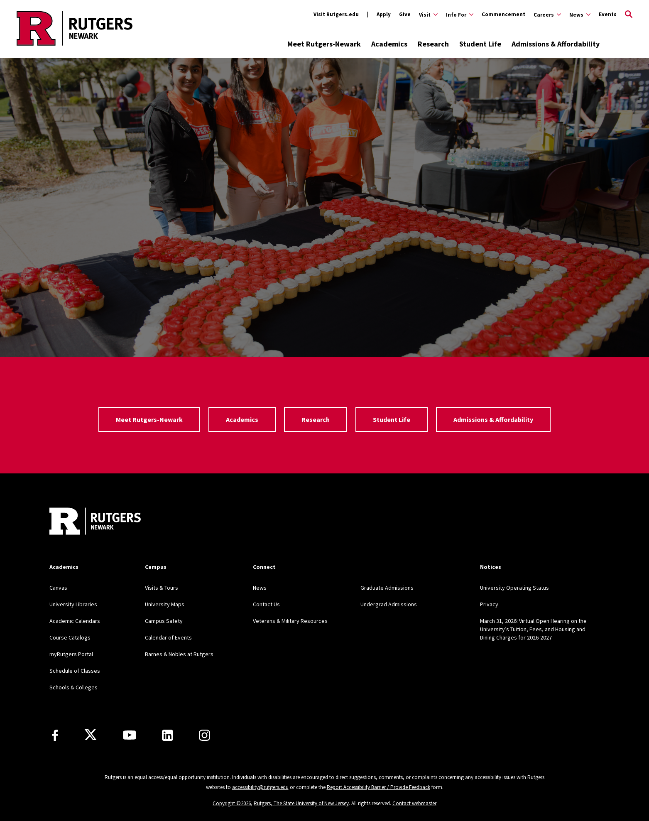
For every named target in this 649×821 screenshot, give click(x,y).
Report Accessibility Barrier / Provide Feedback (378, 787)
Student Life (480, 44)
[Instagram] (204, 735)
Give (405, 14)
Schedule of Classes (74, 670)
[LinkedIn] (167, 735)
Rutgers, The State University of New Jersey (301, 803)
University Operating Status (514, 587)
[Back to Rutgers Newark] (95, 522)
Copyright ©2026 (232, 803)
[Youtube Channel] (129, 735)
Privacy (489, 604)
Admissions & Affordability (556, 44)
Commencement (503, 14)
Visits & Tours (161, 587)
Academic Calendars (74, 621)
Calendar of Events (168, 637)
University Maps (164, 604)
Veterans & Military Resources (290, 621)
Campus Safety (164, 621)
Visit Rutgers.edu (336, 14)
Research (433, 44)
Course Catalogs (70, 637)
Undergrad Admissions (388, 604)
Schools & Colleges (73, 687)
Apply (384, 14)
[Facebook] (55, 735)
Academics (389, 44)
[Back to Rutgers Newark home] (74, 28)
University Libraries (73, 604)
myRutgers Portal (71, 654)
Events (608, 14)
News (260, 587)
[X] (90, 735)
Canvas (58, 587)
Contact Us (266, 604)
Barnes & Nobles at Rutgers (179, 654)
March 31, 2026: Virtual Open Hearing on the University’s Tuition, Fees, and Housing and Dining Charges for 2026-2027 (533, 629)
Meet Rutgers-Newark (324, 44)
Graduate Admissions (387, 587)
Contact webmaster (414, 803)
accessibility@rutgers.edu (260, 787)
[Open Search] (628, 14)
